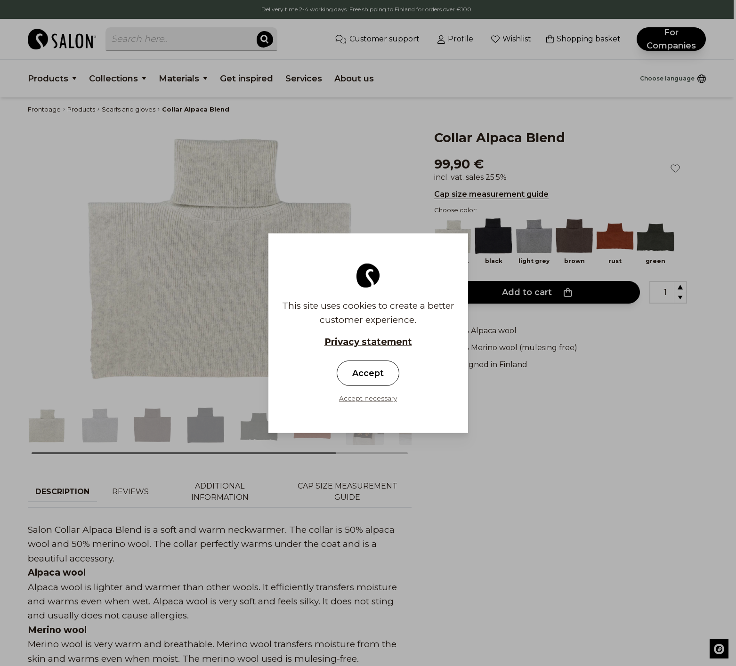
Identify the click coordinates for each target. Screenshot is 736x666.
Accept (368, 373)
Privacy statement (368, 341)
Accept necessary (368, 398)
